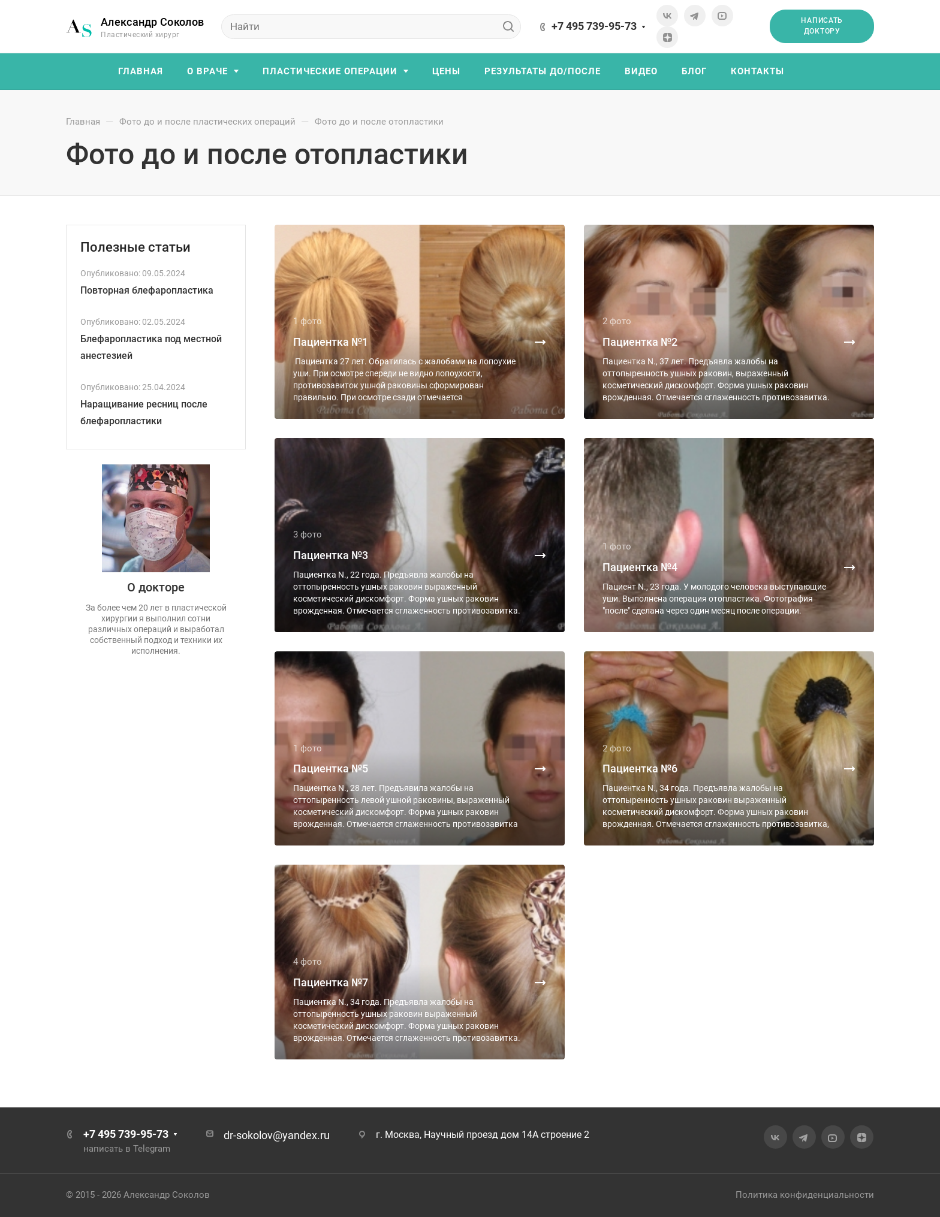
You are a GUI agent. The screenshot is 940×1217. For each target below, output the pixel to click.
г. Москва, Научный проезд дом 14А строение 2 (482, 1134)
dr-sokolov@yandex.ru (277, 1135)
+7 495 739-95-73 (594, 26)
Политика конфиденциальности (805, 1194)
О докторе (156, 587)
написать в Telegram (126, 1148)
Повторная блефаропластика (146, 290)
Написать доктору (822, 25)
